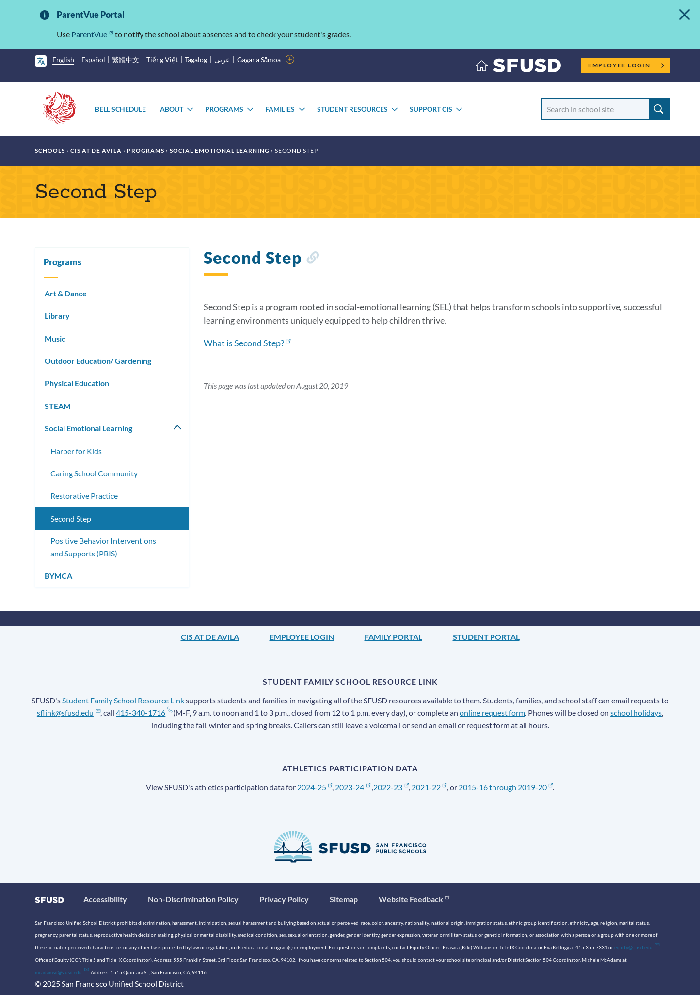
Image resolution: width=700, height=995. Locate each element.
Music (55, 338)
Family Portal (393, 636)
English (63, 59)
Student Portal (486, 636)
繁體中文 (125, 59)
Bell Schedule (120, 109)
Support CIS (431, 109)
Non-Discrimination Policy (193, 899)
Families (280, 109)
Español (93, 59)
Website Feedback (414, 899)
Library (57, 315)
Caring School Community (94, 473)
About (171, 109)
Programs (224, 109)
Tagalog (196, 59)
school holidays (636, 712)
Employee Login (626, 65)
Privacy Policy (284, 899)
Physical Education (77, 383)
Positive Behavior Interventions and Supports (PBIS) (103, 547)
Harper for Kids (76, 451)
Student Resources (352, 109)
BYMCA (58, 575)
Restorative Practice (84, 495)
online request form (492, 712)
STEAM (58, 405)
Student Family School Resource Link (123, 700)
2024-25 (315, 787)
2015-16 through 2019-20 (506, 787)
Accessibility (105, 899)
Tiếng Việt (162, 59)
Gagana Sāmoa (259, 59)
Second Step (70, 518)
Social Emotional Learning (220, 150)
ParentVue (92, 34)
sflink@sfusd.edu (68, 712)
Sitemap (344, 899)
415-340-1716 (144, 712)
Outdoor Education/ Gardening (98, 360)
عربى (222, 59)
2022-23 (391, 787)
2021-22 (429, 787)
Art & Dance (66, 293)
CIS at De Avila (96, 150)
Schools (50, 150)
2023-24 (352, 787)
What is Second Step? (247, 343)
